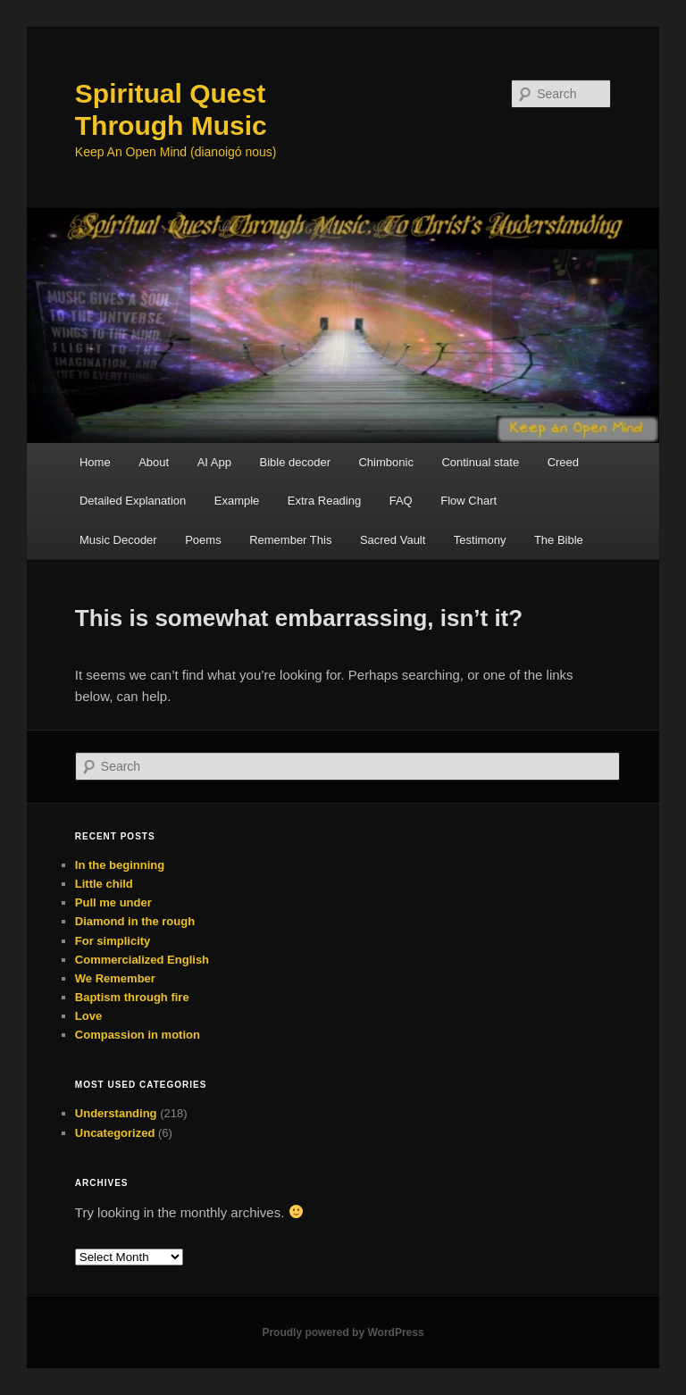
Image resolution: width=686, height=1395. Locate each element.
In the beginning (119, 865)
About (153, 462)
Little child (104, 883)
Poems (203, 540)
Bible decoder (294, 462)
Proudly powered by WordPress (342, 1332)
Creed (563, 462)
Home (95, 462)
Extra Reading (324, 500)
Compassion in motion (137, 1034)
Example (237, 500)
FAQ (401, 500)
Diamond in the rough (135, 921)
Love (88, 1016)
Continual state (480, 462)
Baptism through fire (132, 997)
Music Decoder (118, 540)
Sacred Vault (392, 540)
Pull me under (113, 902)
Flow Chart (468, 500)
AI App (214, 462)
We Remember (115, 978)
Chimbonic (385, 462)
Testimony (480, 540)
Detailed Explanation (132, 500)
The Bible (558, 540)
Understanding (116, 1113)
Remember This (290, 540)
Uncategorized (115, 1133)
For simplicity (113, 941)
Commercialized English (142, 959)
